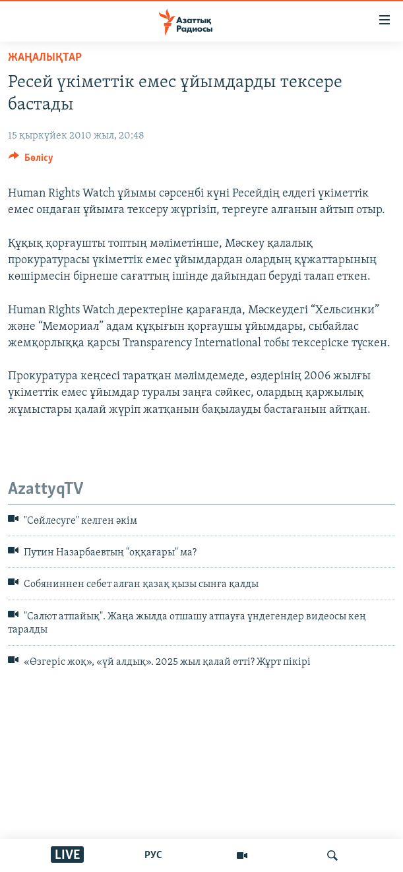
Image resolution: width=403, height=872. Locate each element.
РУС (153, 855)
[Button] (31, 160)
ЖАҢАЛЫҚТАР (45, 57)
